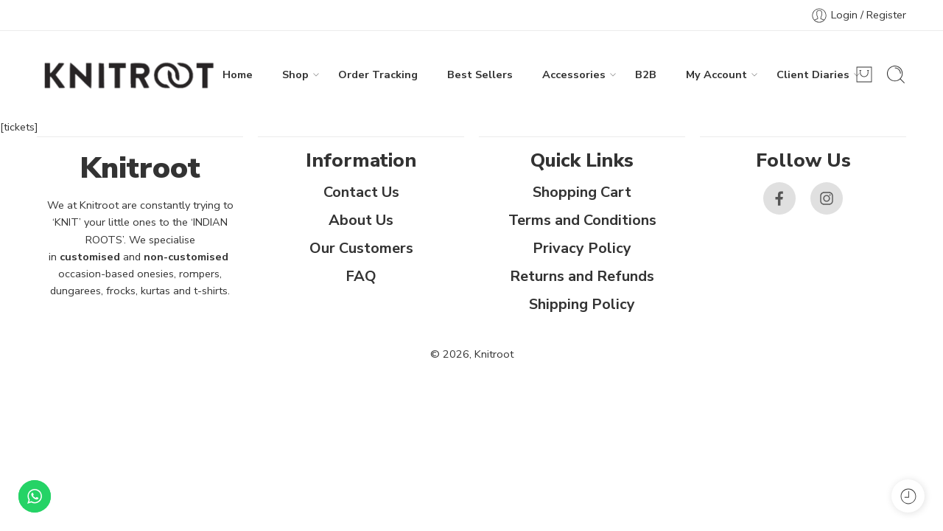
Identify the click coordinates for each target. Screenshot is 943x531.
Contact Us (361, 192)
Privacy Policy (582, 248)
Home (237, 74)
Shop (295, 75)
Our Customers (361, 248)
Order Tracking (378, 74)
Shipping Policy (582, 304)
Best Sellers (480, 74)
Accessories (574, 75)
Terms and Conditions (582, 220)
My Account (716, 75)
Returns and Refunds (582, 276)
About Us (361, 220)
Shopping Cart (582, 192)
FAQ (361, 276)
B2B (645, 74)
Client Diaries (813, 75)
